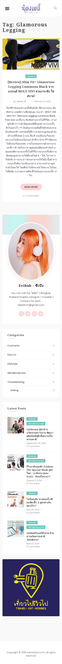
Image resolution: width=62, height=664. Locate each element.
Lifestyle (31, 76)
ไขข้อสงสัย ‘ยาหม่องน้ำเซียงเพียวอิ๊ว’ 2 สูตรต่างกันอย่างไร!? (39, 502)
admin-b (21, 101)
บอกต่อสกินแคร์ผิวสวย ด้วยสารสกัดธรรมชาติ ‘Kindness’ (40, 536)
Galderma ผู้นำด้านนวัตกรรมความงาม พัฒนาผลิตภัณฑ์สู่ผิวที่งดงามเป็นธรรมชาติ (39, 434)
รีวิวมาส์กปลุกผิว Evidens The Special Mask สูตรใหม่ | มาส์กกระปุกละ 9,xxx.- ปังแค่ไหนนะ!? (39, 471)
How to (11, 354)
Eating (14, 390)
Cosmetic (13, 345)
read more (31, 187)
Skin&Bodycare (16, 373)
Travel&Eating (15, 382)
